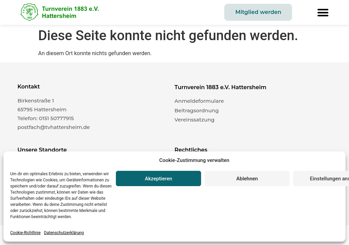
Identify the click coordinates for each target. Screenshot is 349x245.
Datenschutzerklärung (64, 232)
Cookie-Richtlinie (25, 232)
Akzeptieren (158, 179)
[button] (323, 12)
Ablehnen (247, 179)
